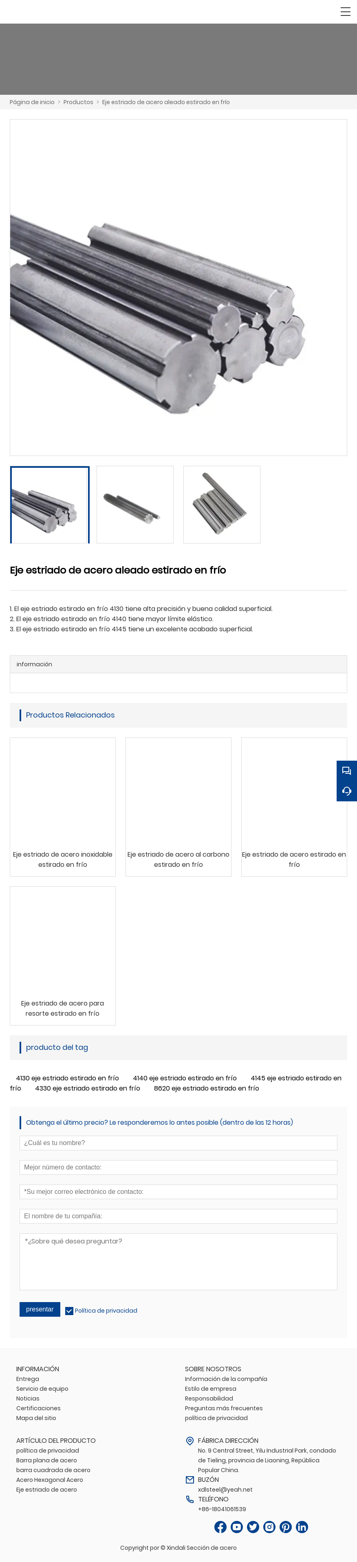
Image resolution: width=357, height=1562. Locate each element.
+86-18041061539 (222, 1509)
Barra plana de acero (46, 1460)
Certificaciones (38, 1408)
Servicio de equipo (42, 1389)
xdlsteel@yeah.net (225, 1490)
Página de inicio (32, 102)
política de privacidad (216, 1418)
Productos (78, 102)
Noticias (28, 1398)
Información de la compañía (226, 1379)
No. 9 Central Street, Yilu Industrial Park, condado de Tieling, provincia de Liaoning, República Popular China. (267, 1460)
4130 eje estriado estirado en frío (67, 1078)
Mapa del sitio (36, 1418)
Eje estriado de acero (46, 1490)
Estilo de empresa (210, 1389)
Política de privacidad (106, 1311)
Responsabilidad (209, 1398)
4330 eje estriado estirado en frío (87, 1088)
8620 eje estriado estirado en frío (206, 1088)
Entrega (27, 1379)
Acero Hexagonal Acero (49, 1480)
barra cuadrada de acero (53, 1470)
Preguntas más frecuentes (224, 1408)
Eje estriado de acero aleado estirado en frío (166, 102)
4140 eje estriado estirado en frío (185, 1078)
